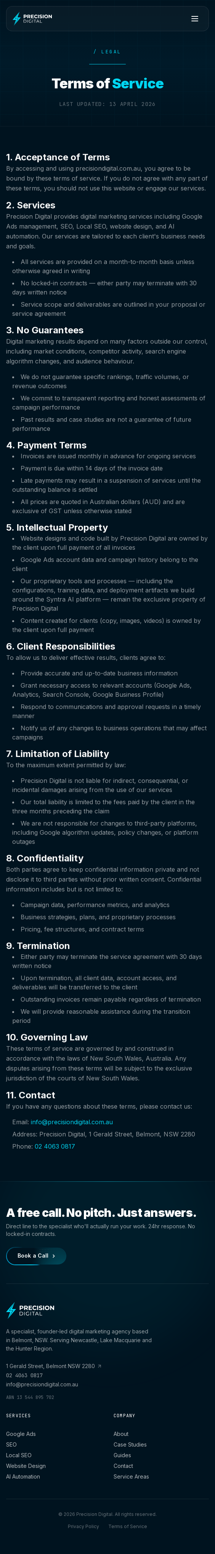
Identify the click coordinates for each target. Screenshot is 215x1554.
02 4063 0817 (55, 1147)
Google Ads (21, 1434)
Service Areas (131, 1476)
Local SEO (19, 1455)
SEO (11, 1444)
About (121, 1434)
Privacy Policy (83, 1526)
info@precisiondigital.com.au (72, 1123)
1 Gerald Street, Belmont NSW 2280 (54, 1366)
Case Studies (130, 1444)
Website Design (26, 1466)
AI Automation (23, 1476)
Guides (122, 1455)
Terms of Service (127, 1526)
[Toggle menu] (194, 18)
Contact (123, 1466)
